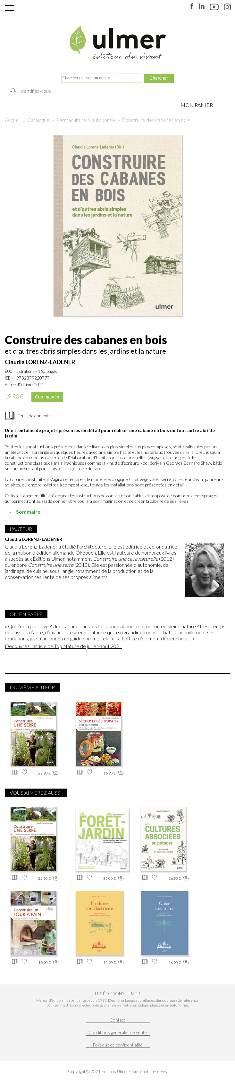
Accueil (13, 120)
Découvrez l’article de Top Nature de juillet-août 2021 (63, 646)
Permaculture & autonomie (85, 120)
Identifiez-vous (35, 91)
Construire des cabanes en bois (156, 120)
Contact (117, 1020)
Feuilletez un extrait (36, 415)
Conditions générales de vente (117, 1032)
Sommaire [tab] (23, 512)
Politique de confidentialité (118, 1044)
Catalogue (38, 120)
